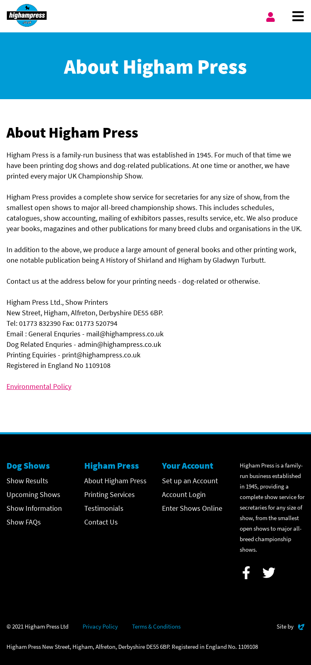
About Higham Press (115, 480)
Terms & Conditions (156, 626)
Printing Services (109, 494)
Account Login (184, 494)
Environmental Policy (38, 386)
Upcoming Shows (33, 494)
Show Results (27, 480)
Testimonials (104, 508)
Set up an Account (190, 480)
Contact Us (101, 522)
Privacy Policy (100, 626)
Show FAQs (23, 522)
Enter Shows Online (192, 508)
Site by (291, 625)
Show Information (34, 508)
